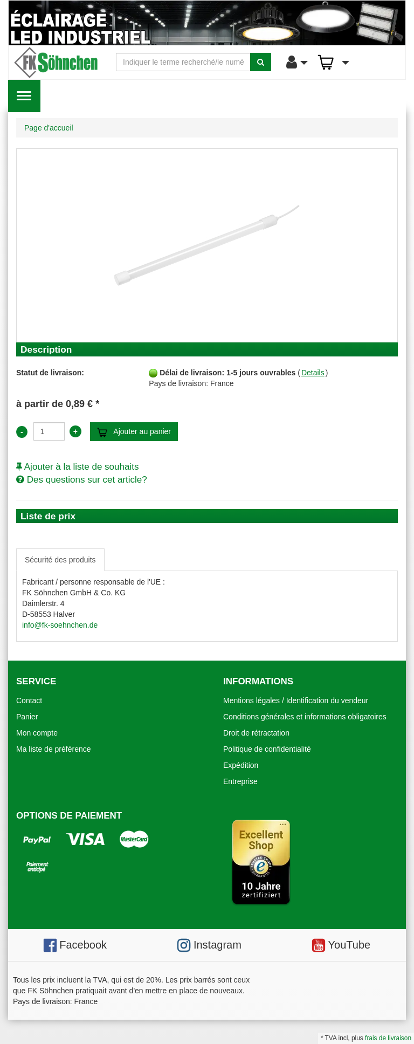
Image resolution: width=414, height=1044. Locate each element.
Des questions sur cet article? (81, 480)
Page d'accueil (48, 127)
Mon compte (37, 733)
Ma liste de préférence (53, 749)
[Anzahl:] (49, 431)
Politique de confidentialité (267, 749)
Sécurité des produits (60, 559)
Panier (27, 716)
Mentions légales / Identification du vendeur (295, 700)
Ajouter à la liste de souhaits (77, 467)
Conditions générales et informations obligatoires (305, 716)
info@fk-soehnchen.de (60, 625)
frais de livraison (388, 1038)
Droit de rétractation (256, 733)
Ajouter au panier (134, 432)
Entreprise (240, 781)
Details (313, 372)
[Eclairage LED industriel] (207, 23)
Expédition (240, 765)
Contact (29, 700)
